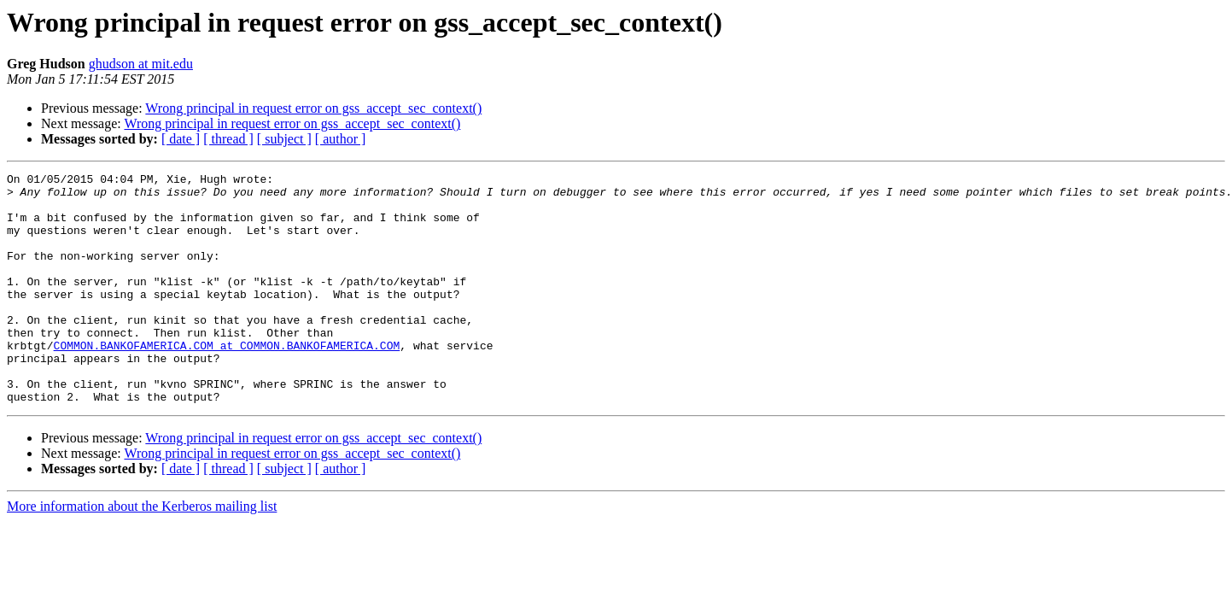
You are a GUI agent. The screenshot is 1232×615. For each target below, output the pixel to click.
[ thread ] (228, 139)
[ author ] (340, 139)
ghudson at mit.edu (141, 63)
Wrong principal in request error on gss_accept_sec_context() (313, 108)
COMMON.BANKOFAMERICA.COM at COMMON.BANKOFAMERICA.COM (227, 381)
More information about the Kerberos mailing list (142, 552)
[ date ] (180, 139)
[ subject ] (284, 139)
